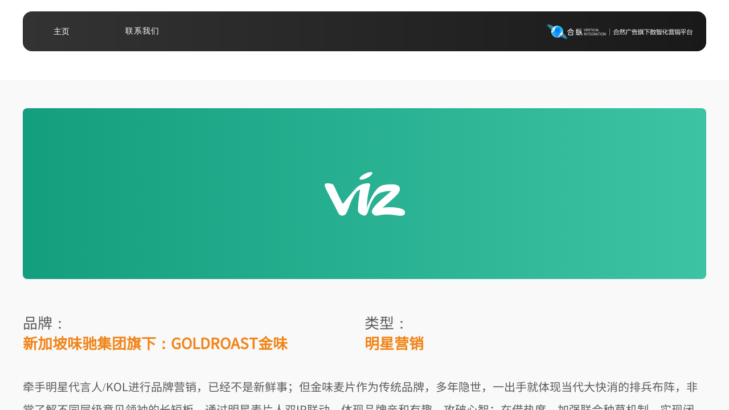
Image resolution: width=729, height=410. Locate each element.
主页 (61, 31)
